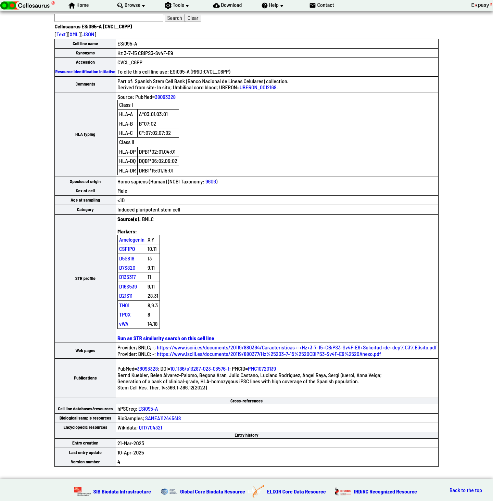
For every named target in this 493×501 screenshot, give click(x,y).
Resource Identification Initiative (85, 71)
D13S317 (127, 276)
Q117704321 (150, 427)
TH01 (124, 305)
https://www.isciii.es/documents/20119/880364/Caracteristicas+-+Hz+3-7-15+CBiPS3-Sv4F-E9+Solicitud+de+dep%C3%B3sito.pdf (297, 347)
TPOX (125, 314)
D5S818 (126, 258)
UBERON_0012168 (258, 87)
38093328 (165, 96)
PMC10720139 (262, 368)
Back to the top (466, 490)
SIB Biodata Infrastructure (122, 491)
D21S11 (125, 295)
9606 (210, 181)
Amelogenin (131, 239)
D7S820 (127, 267)
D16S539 (128, 286)
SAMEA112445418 (163, 418)
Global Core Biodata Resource (212, 491)
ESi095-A (148, 408)
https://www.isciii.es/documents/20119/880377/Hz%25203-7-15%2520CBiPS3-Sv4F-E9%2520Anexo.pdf (269, 353)
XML (73, 34)
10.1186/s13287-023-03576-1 (199, 368)
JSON (88, 34)
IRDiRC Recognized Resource (385, 491)
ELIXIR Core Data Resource (296, 491)
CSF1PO (127, 248)
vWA (123, 323)
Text (61, 34)
